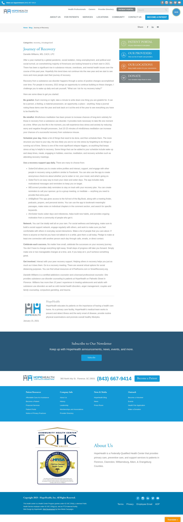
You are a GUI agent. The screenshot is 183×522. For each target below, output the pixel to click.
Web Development (49, 517)
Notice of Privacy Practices (38, 421)
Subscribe (91, 360)
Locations (99, 21)
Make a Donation (135, 416)
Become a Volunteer (137, 403)
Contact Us (131, 21)
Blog (30, 30)
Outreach (133, 395)
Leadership (65, 412)
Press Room (99, 412)
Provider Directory (102, 13)
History (63, 408)
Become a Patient (153, 21)
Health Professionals (73, 13)
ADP (158, 511)
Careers (88, 13)
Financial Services (34, 412)
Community (115, 21)
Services (84, 21)
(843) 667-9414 (25, 4)
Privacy (137, 511)
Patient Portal (122, 13)
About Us (52, 21)
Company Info (68, 395)
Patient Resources (36, 395)
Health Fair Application (138, 412)
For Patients (68, 21)
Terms (130, 511)
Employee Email (148, 511)
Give (174, 17)
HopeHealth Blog (101, 403)
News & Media (102, 395)
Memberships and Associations (74, 416)
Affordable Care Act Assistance (40, 403)
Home (25, 30)
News (96, 408)
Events (131, 408)
